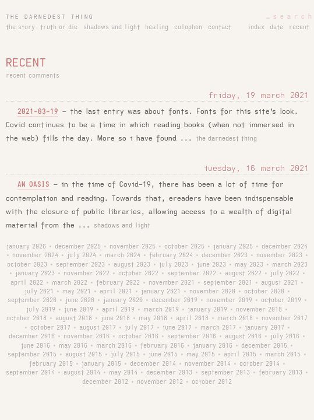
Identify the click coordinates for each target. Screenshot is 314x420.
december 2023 (225, 255)
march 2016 (114, 345)
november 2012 (160, 382)
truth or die (58, 27)
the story (20, 27)
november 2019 (229, 300)
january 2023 (35, 273)
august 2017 (97, 327)
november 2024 (35, 255)
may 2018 (153, 318)
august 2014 (81, 372)
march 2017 (218, 327)
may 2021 (76, 291)
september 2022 (191, 273)
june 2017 (177, 327)
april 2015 (240, 354)
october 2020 (264, 291)
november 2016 (86, 336)
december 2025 (78, 246)
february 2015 (51, 364)
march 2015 (283, 354)
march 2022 (69, 282)
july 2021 (39, 291)
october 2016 (138, 336)
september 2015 (32, 354)
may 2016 (73, 345)
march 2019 (161, 309)
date (276, 27)
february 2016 (162, 345)
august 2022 (243, 273)
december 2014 (153, 364)
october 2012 (212, 382)
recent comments (32, 75)
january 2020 (123, 300)
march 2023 (290, 264)
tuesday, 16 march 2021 (256, 168)
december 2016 (32, 336)
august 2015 (83, 354)
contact (219, 27)
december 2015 (264, 345)
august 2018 (73, 318)
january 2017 (264, 327)
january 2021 (161, 291)
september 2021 (227, 282)
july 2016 (284, 336)
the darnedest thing (50, 16)
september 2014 (30, 372)
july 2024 (81, 255)
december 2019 (174, 300)
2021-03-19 (37, 112)
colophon (188, 27)
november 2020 (212, 291)
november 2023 (279, 255)
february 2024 (171, 255)
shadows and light (111, 27)
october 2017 (50, 327)
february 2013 (280, 372)
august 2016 (243, 336)
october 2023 (27, 264)
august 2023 (132, 264)
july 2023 (173, 264)
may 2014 (123, 372)
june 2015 (163, 354)
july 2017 (139, 327)
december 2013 (169, 372)
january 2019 (207, 309)
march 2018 (235, 318)
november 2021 (172, 282)
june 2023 (211, 264)
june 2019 (78, 309)
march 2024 (122, 255)
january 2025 (233, 246)
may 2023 (249, 264)
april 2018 (192, 318)
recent (299, 27)
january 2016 (212, 345)
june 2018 (115, 318)
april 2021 (116, 291)
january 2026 (26, 246)
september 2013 (225, 372)
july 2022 (284, 273)
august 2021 (279, 282)
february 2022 (118, 282)
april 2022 (26, 282)
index (256, 27)
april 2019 (118, 309)
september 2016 (191, 336)
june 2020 (79, 300)
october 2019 (281, 300)
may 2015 (200, 354)
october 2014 (259, 364)
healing (156, 27)
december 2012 (105, 382)
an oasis (33, 184)
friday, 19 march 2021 (259, 95)
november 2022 (86, 273)
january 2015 (101, 364)
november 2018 (259, 309)
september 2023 (80, 264)
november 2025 (133, 246)
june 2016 (35, 345)
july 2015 (125, 354)
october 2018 (26, 318)
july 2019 (40, 309)
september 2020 (32, 300)
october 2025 (184, 246)
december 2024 (285, 246)
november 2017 (285, 318)
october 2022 (138, 273)
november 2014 (208, 364)
